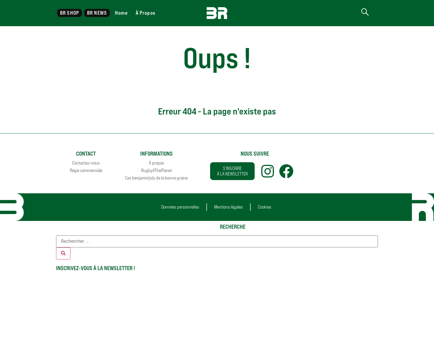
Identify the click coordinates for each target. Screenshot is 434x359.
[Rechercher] (63, 253)
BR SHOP (69, 13)
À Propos (145, 13)
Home (121, 13)
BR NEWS (97, 13)
